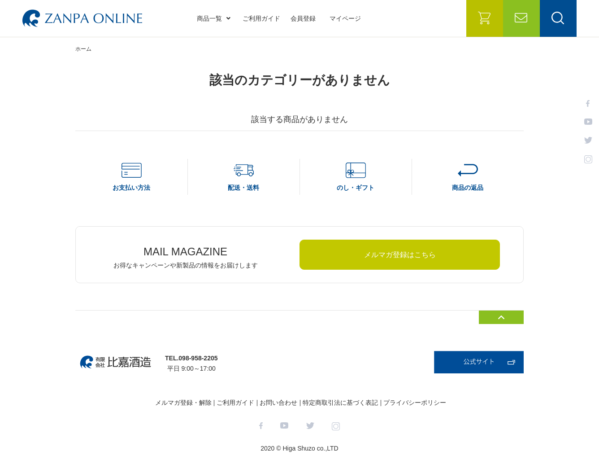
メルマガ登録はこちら (400, 254)
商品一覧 (213, 18)
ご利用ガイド (261, 18)
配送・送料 (243, 187)
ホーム (83, 49)
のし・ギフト (355, 187)
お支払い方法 (131, 187)
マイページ (345, 18)
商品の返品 (467, 187)
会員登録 (303, 18)
